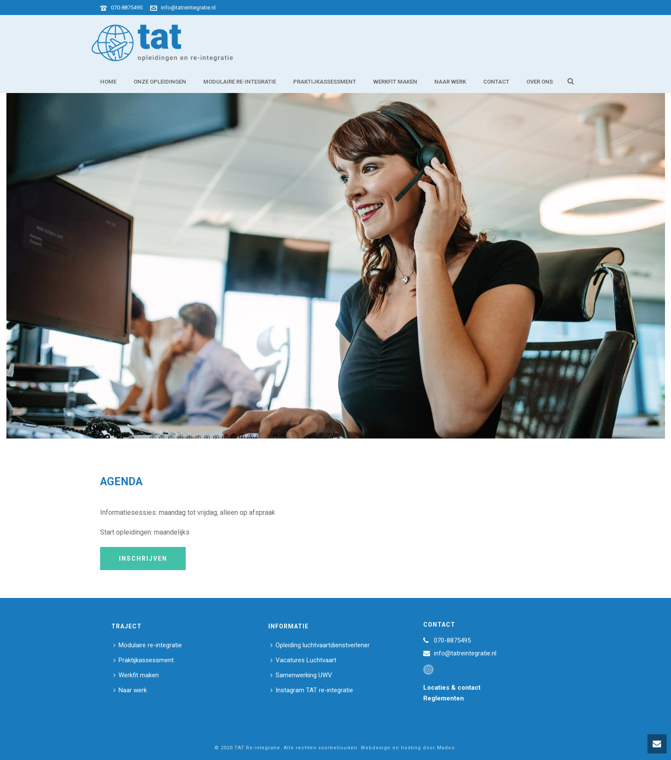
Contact (496, 81)
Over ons (539, 81)
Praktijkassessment (324, 81)
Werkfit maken (395, 81)
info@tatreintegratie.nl (188, 7)
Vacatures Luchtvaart (303, 660)
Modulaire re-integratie (239, 81)
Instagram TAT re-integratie (311, 690)
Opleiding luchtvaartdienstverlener (320, 645)
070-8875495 (127, 7)
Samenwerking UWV (301, 675)
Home (108, 81)
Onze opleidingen (160, 81)
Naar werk (450, 81)
